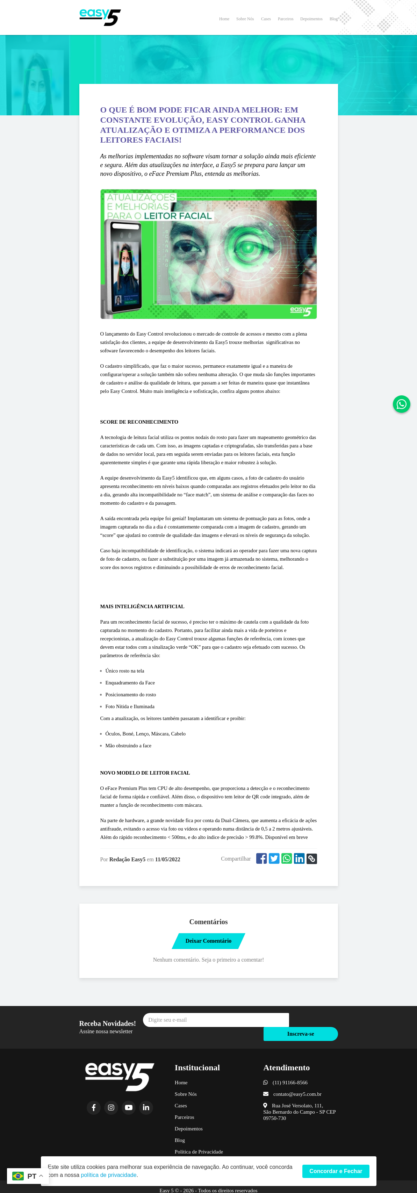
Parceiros (286, 18)
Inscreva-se (313, 1021)
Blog (334, 18)
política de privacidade (109, 1175)
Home (224, 18)
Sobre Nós (245, 18)
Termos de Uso (191, 1151)
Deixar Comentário (209, 941)
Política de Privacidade (199, 1139)
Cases (266, 18)
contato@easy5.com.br (292, 1082)
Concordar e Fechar (335, 1171)
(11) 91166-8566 (285, 1070)
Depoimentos (311, 18)
